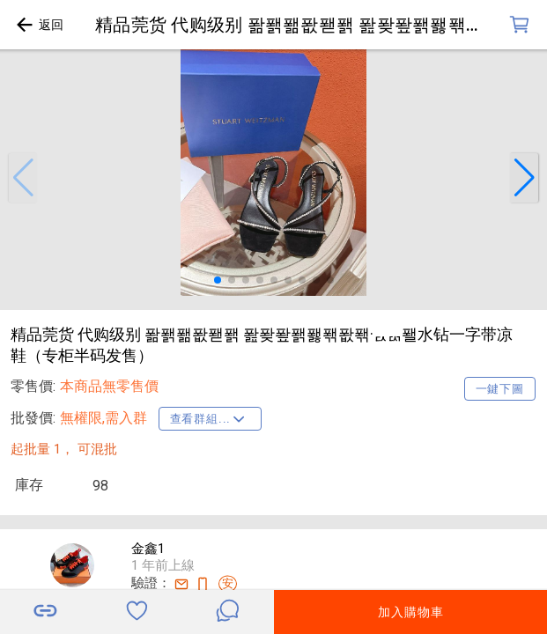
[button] (23, 178)
